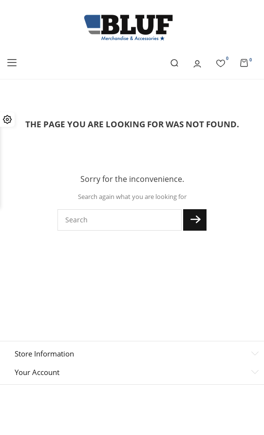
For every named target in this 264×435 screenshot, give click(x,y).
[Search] (119, 220)
